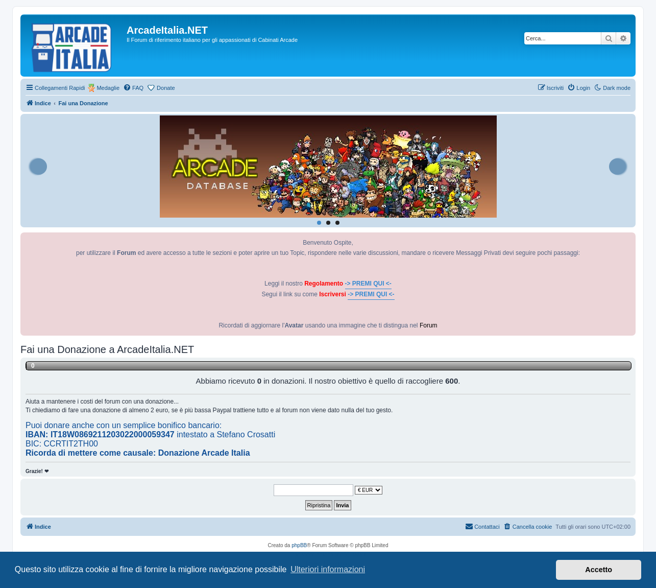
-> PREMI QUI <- (368, 283)
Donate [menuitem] (166, 88)
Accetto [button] (598, 570)
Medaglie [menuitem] (107, 88)
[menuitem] (133, 88)
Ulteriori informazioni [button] (327, 569)
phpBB (299, 545)
